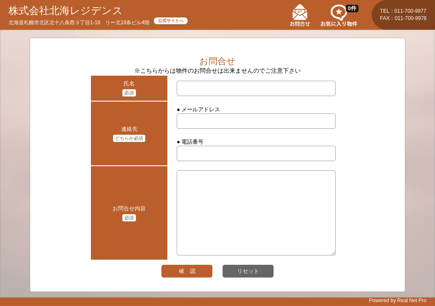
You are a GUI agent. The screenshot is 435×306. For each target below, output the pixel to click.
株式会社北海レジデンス (65, 10)
